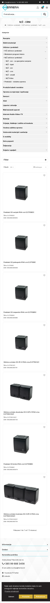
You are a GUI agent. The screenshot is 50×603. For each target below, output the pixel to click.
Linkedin (7, 576)
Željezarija (7, 146)
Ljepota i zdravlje (10, 105)
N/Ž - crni (9, 71)
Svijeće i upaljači (9, 150)
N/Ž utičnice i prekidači (29, 25)
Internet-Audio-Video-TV (13, 114)
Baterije (6, 119)
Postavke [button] (25, 596)
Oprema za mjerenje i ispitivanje (15, 92)
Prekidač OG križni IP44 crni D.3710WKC (18, 464)
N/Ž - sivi (9, 68)
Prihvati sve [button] (40, 596)
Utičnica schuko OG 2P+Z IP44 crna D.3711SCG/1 (21, 362)
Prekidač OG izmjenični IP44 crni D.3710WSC (20, 312)
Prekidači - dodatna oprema (15, 82)
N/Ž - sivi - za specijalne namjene (18, 61)
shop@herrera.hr (10, 2)
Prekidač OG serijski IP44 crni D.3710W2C (19, 212)
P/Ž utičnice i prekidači (13, 51)
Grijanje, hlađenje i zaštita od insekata (18, 123)
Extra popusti (8, 141)
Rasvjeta (6, 38)
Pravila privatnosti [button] (12, 591)
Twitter (16, 573)
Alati (5, 101)
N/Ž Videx (10, 78)
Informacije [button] (25, 544)
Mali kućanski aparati (11, 110)
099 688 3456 (23, 2)
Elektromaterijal (9, 43)
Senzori (6, 96)
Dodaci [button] (25, 549)
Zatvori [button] (11, 596)
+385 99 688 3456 (13, 563)
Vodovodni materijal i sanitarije (15, 132)
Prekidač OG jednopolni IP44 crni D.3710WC (20, 262)
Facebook (8, 573)
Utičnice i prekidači (14, 25)
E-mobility (7, 137)
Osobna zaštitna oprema (12, 128)
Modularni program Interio (14, 54)
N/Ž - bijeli (10, 64)
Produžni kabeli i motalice (13, 87)
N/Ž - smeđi (10, 75)
